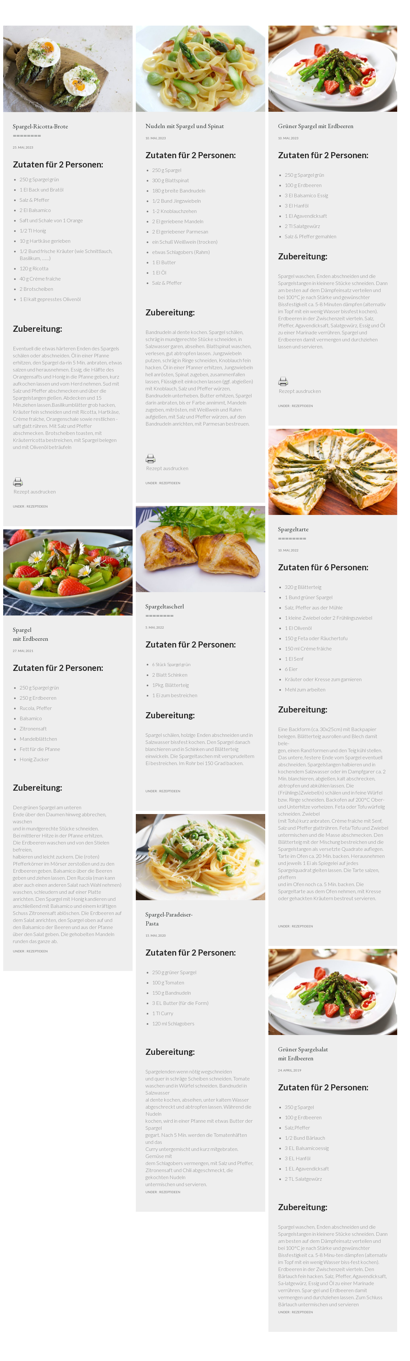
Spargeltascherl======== (164, 610)
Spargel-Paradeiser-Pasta (169, 918)
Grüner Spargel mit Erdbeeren (316, 126)
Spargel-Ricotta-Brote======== (40, 130)
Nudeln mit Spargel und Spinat (184, 126)
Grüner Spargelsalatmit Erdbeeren (303, 1053)
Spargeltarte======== (293, 533)
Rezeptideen (37, 506)
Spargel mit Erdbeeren (30, 634)
